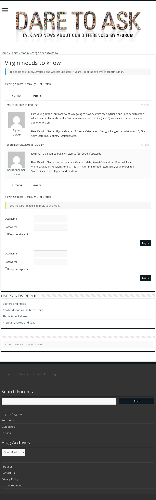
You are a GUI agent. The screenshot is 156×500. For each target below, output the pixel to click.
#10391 (144, 105)
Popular (23, 374)
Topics (14, 53)
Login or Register (12, 414)
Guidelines (8, 426)
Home (4, 53)
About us (7, 466)
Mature (25, 53)
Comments (40, 374)
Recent (9, 374)
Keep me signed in (18, 234)
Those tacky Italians (15, 316)
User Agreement (12, 485)
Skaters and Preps (14, 304)
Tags (54, 374)
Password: (11, 227)
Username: (11, 218)
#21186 (144, 144)
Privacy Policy (10, 479)
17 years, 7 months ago (84, 72)
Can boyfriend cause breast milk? (23, 310)
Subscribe (8, 420)
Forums (6, 433)
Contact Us (8, 473)
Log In (145, 243)
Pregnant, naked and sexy (19, 322)
